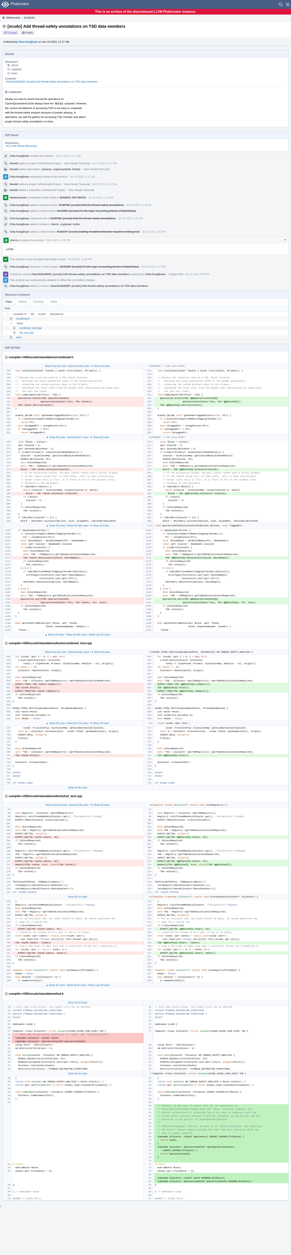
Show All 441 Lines (79, 652)
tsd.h (19, 337)
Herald (14, 163)
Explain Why (176, 274)
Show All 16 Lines (77, 1073)
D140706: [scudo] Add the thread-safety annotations (91, 205)
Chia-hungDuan (28, 41)
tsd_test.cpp (26, 332)
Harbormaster (18, 197)
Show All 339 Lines (76, 634)
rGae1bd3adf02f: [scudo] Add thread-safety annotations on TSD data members (52, 81)
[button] (287, 4)
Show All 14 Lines (77, 896)
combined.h (23, 318)
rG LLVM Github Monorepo (21, 145)
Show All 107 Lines (77, 437)
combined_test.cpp (30, 327)
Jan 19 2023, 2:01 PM (154, 231)
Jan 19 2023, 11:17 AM (68, 156)
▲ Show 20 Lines (55, 437)
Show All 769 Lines (77, 525)
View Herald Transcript (77, 163)
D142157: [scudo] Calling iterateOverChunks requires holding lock (98, 231)
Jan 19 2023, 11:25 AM (130, 218)
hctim (14, 73)
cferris (14, 65)
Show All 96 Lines (78, 805)
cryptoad (16, 69)
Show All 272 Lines (77, 723)
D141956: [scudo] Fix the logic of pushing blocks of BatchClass (96, 210)
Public (29, 32)
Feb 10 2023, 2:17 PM (153, 266)
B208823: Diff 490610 (73, 197)
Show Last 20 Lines (99, 634)
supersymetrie (62, 169)
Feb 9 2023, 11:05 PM (58, 240)
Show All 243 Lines (79, 366)
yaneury (47, 169)
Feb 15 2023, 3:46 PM (197, 274)
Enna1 (76, 169)
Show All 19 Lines (77, 1002)
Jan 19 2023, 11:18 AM (100, 197)
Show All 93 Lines (76, 985)
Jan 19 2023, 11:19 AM (138, 205)
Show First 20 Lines (55, 366)
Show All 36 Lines (77, 787)
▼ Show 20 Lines (100, 366)
